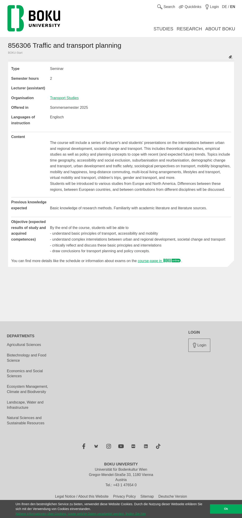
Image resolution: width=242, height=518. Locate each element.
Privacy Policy (124, 496)
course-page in (159, 261)
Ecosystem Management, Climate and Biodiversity (27, 389)
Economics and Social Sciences (25, 373)
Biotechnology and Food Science (26, 357)
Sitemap (147, 496)
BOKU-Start (15, 52)
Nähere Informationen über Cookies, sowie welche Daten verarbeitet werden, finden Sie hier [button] (81, 513)
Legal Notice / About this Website (82, 496)
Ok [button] (226, 508)
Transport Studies (64, 98)
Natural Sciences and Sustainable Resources (26, 420)
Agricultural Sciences (24, 345)
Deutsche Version (172, 496)
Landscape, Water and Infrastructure (25, 404)
